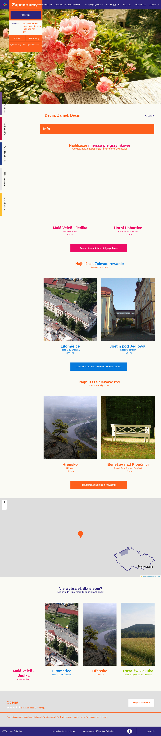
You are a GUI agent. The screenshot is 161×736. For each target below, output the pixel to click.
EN (119, 4)
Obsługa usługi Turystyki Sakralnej (98, 731)
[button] (80, 534)
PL (124, 4)
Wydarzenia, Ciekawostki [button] (67, 4)
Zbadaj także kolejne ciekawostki (99, 485)
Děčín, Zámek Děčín (62, 115)
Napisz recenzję (141, 702)
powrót (149, 115)
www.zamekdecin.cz (32, 26)
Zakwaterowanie (44, 4)
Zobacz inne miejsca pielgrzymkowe (99, 248)
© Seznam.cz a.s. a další (153, 576)
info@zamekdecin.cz (32, 23)
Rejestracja (140, 4)
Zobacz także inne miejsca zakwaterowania (98, 366)
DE (129, 4)
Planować (25, 15)
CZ (114, 4)
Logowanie (154, 4)
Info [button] (109, 4)
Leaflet (143, 576)
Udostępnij (34, 38)
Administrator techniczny (64, 731)
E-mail (17, 38)
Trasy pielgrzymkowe (93, 4)
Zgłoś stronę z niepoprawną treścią (26, 44)
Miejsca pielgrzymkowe (23, 4)
